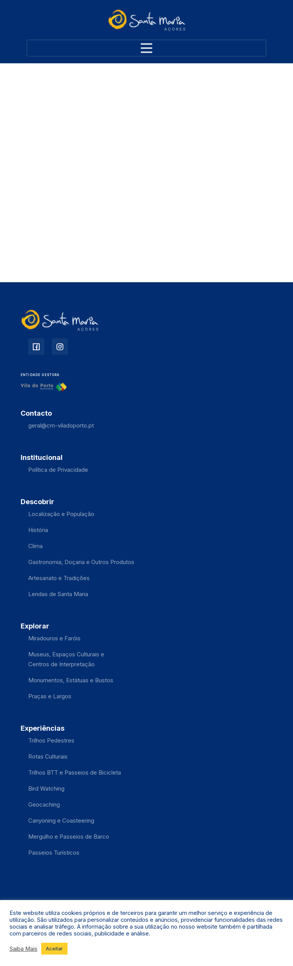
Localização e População (61, 514)
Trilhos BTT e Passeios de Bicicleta (74, 772)
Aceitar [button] (54, 948)
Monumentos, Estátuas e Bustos (70, 680)
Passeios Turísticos (53, 852)
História (38, 530)
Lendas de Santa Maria (58, 594)
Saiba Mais (23, 948)
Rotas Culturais (48, 756)
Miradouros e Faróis (54, 638)
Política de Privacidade (58, 469)
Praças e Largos (49, 696)
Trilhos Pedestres (51, 740)
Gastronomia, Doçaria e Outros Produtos (81, 562)
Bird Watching (46, 788)
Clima (35, 546)
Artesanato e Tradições (59, 578)
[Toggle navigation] (146, 48)
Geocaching (44, 804)
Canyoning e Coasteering (61, 820)
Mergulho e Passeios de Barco (68, 836)
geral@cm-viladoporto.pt (61, 425)
